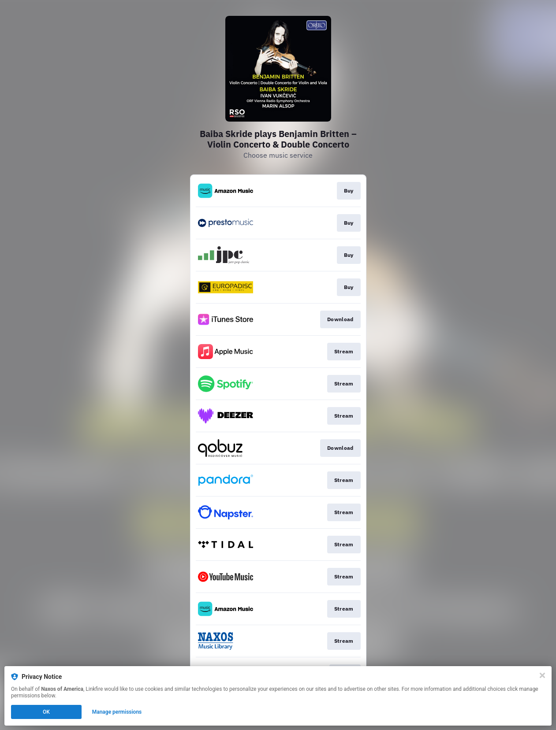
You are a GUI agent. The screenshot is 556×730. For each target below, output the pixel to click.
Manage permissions (117, 712)
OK (46, 712)
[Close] (542, 675)
